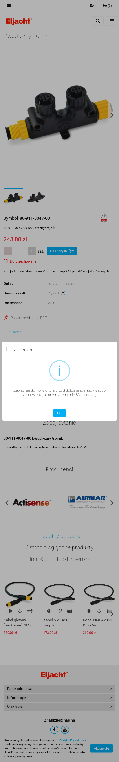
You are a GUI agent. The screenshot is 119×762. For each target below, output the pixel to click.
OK (59, 413)
